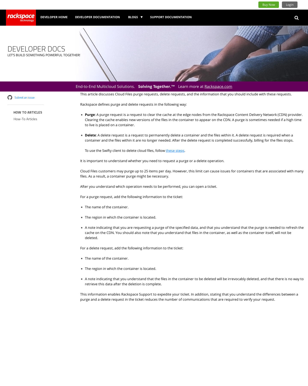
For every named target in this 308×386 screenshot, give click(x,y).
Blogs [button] (133, 17)
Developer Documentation (97, 17)
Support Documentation (171, 17)
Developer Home (54, 17)
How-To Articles (25, 118)
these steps (175, 150)
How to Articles (27, 112)
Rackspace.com (218, 86)
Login (290, 5)
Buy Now (268, 5)
